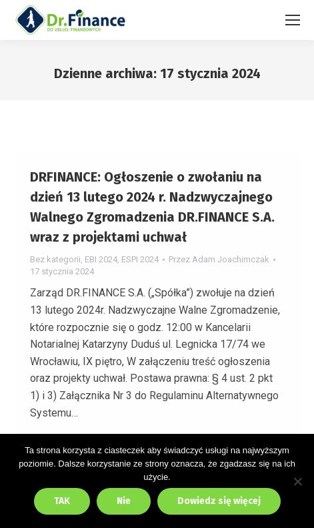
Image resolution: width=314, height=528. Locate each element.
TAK (62, 501)
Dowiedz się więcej (219, 501)
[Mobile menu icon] (293, 20)
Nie (124, 501)
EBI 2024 (101, 259)
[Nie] (297, 481)
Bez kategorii (55, 259)
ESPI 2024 (140, 259)
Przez (219, 259)
